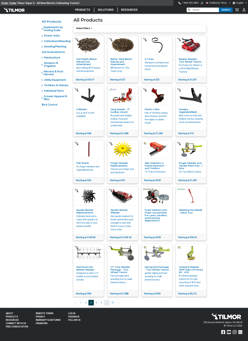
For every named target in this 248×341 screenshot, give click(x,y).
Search (225, 10)
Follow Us (74, 320)
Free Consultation (17, 326)
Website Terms (44, 313)
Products (82, 9)
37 (113, 302)
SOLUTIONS (106, 9)
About (9, 313)
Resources (129, 9)
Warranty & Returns (48, 320)
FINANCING (42, 323)
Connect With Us (16, 323)
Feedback (73, 316)
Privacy (40, 316)
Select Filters (83, 28)
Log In (71, 313)
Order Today (8, 3)
